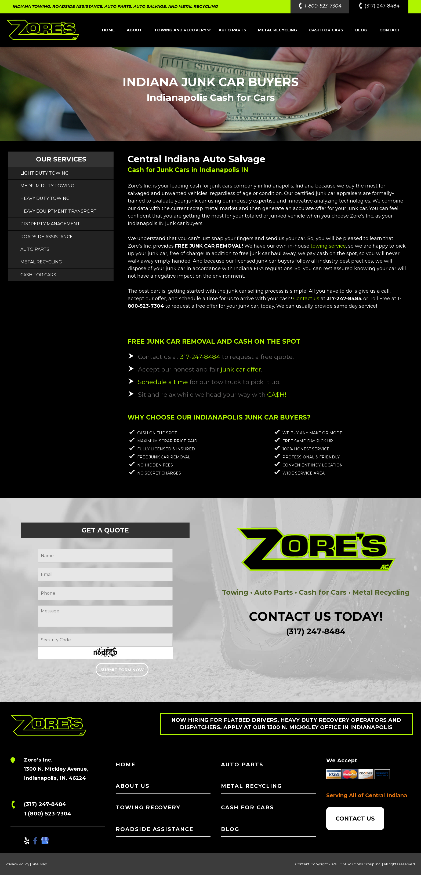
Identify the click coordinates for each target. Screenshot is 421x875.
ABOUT (134, 30)
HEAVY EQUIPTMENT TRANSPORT (58, 211)
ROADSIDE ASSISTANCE (46, 236)
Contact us (306, 299)
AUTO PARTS (232, 30)
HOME (108, 30)
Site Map (39, 864)
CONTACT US (355, 818)
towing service (328, 246)
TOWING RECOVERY (148, 807)
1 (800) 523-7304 (47, 813)
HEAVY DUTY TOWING (45, 198)
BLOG (361, 30)
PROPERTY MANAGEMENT (50, 223)
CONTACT (389, 30)
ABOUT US (133, 786)
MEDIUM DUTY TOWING (47, 185)
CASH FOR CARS (326, 30)
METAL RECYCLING (277, 30)
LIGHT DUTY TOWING (44, 173)
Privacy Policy (17, 864)
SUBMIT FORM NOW (122, 669)
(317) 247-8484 (45, 804)
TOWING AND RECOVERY (182, 30)
